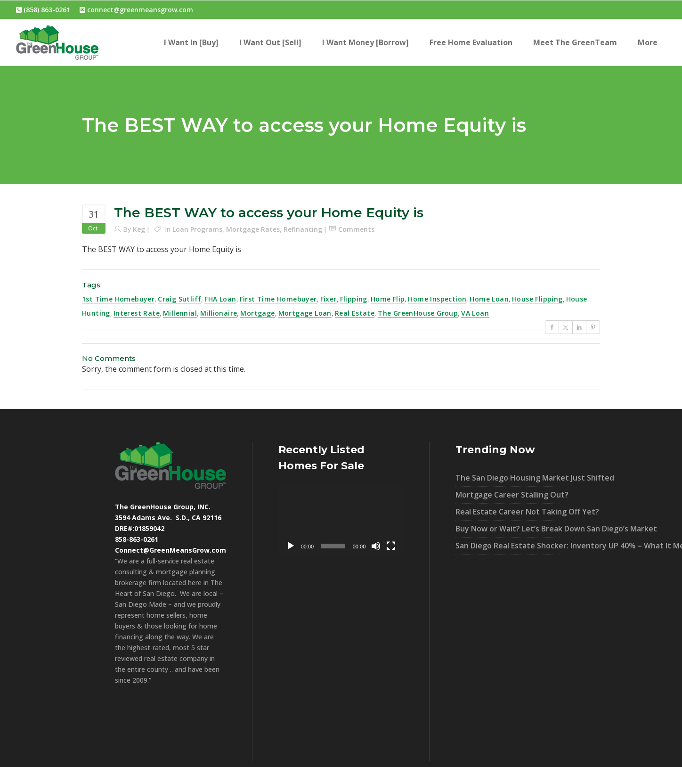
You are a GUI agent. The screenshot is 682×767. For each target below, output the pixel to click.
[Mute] (376, 546)
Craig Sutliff (179, 298)
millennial (180, 313)
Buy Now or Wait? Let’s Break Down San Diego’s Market (507, 528)
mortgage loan (305, 313)
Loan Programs (197, 229)
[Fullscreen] (391, 546)
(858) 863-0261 (43, 9)
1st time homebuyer (118, 298)
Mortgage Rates (253, 229)
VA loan (475, 313)
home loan (489, 298)
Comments (356, 229)
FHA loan (220, 298)
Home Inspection (437, 298)
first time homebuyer (278, 298)
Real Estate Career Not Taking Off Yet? (507, 511)
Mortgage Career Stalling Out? (507, 495)
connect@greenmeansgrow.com (136, 9)
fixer (328, 298)
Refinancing (303, 229)
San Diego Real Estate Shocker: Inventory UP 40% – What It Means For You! (507, 545)
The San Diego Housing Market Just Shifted (507, 478)
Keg (139, 229)
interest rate (137, 313)
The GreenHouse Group (418, 313)
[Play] (290, 546)
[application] (341, 520)
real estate (354, 313)
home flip (388, 298)
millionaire (218, 313)
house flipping (537, 298)
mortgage (257, 313)
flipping (353, 298)
